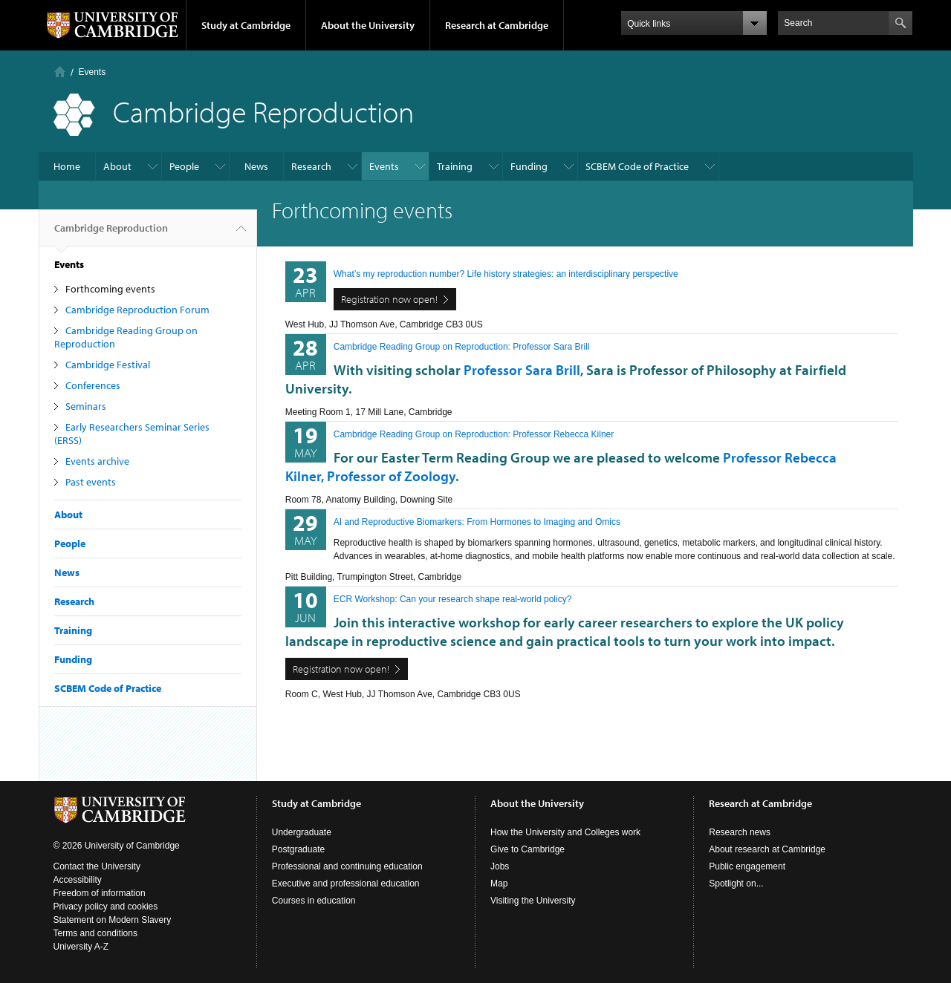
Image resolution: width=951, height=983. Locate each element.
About (117, 166)
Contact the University (96, 866)
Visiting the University (533, 900)
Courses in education (314, 900)
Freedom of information (99, 893)
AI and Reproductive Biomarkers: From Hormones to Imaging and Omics (477, 522)
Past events (90, 482)
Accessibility (77, 880)
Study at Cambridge (246, 25)
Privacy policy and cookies (105, 906)
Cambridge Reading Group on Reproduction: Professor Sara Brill (462, 347)
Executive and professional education (346, 883)
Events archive (97, 461)
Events (92, 72)
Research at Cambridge (496, 25)
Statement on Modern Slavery (112, 920)
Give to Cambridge (527, 849)
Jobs (499, 866)
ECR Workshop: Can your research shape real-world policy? (453, 599)
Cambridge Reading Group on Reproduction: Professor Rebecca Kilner (474, 434)
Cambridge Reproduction (111, 233)
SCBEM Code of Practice (637, 166)
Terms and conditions (95, 933)
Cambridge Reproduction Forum (137, 309)
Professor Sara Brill (522, 370)
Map (498, 883)
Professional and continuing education (347, 866)
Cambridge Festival (107, 364)
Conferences (92, 385)
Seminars (85, 406)
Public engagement (747, 866)
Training (455, 166)
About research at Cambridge (767, 849)
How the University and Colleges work (565, 832)
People (184, 166)
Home (59, 71)
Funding (529, 166)
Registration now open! (389, 299)
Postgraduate (298, 849)
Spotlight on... (736, 883)
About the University (368, 25)
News (256, 166)
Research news (739, 832)
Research (311, 166)
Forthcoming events (110, 288)
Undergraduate (301, 832)
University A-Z (81, 946)
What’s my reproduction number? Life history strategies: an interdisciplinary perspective (506, 274)
